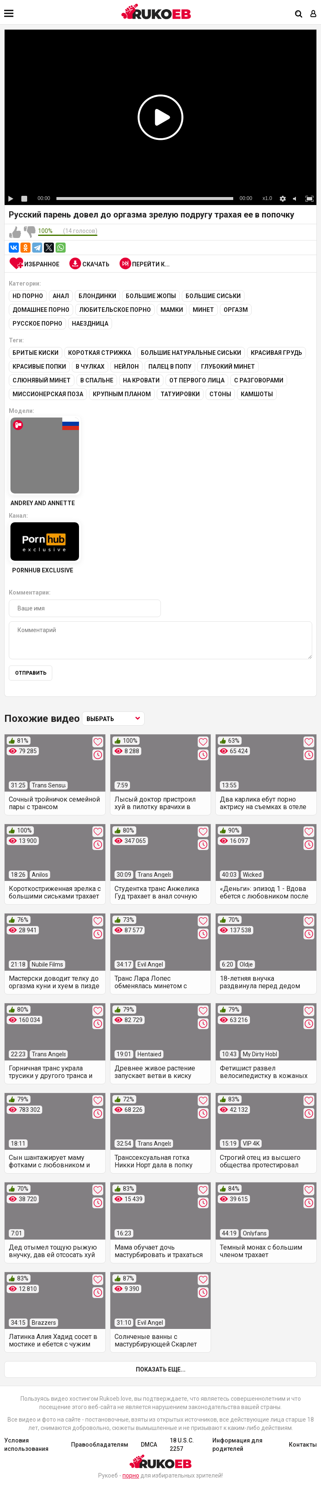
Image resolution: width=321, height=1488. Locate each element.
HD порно (28, 296)
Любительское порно (115, 309)
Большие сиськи (213, 296)
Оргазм (236, 309)
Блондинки (97, 296)
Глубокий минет (228, 366)
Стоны (220, 394)
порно (130, 1475)
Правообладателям (99, 1444)
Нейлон (126, 366)
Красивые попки (39, 366)
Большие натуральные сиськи (191, 352)
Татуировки (180, 394)
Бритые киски (36, 352)
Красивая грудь (276, 352)
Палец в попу (169, 366)
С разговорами (258, 380)
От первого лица (196, 380)
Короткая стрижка (99, 352)
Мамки (171, 309)
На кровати (141, 380)
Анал (61, 296)
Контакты (303, 1444)
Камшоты (257, 394)
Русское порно (37, 323)
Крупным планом (122, 394)
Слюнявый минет (42, 380)
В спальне (96, 380)
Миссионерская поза (48, 394)
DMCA (149, 1444)
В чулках (90, 366)
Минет (203, 309)
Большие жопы (151, 296)
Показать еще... (161, 1369)
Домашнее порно (41, 309)
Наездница (90, 323)
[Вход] (313, 14)
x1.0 (267, 198)
